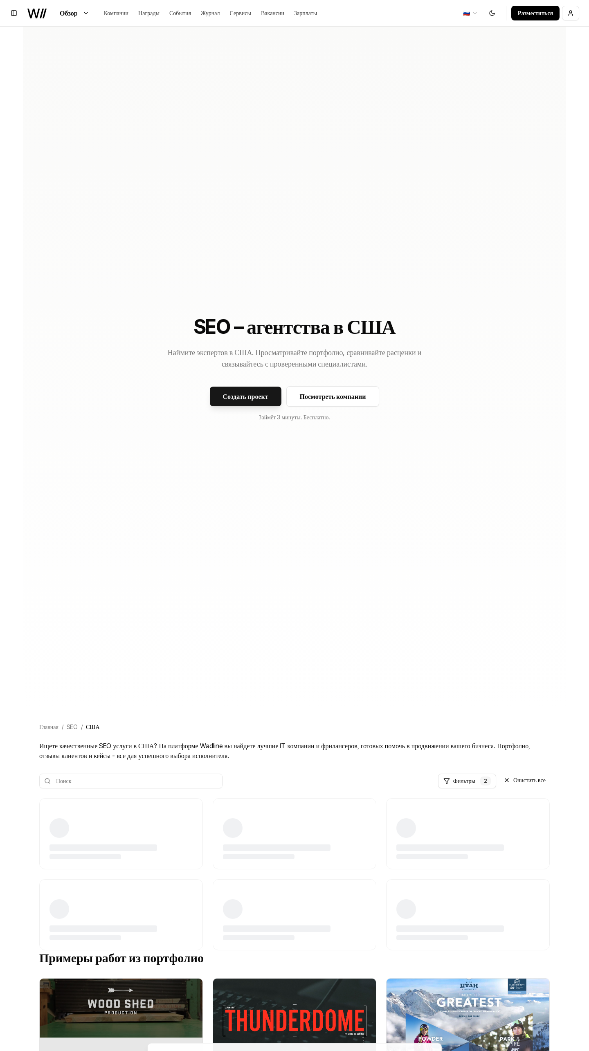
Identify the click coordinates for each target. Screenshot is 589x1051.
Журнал (210, 12)
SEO (72, 726)
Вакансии (272, 12)
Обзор (74, 13)
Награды (149, 12)
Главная (48, 726)
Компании (116, 12)
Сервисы (240, 12)
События (180, 12)
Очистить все (525, 779)
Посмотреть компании (333, 396)
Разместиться (535, 12)
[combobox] (470, 13)
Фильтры (467, 780)
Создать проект (245, 396)
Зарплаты (305, 12)
